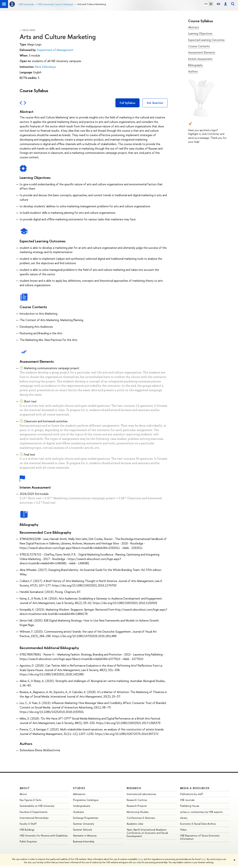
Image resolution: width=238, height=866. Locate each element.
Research (134, 788)
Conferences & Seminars (141, 817)
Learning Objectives (200, 33)
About (25, 788)
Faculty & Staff (28, 823)
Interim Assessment (200, 59)
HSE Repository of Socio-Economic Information (200, 837)
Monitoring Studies (137, 812)
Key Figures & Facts (30, 800)
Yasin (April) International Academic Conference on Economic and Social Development (147, 833)
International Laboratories (141, 794)
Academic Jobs (135, 823)
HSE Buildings (27, 829)
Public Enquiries (28, 841)
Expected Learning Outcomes (206, 40)
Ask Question (155, 102)
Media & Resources (195, 788)
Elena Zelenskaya (45, 67)
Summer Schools (82, 829)
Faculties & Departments (33, 812)
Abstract (193, 27)
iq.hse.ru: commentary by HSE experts (201, 812)
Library (183, 817)
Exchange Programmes (85, 817)
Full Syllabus (127, 103)
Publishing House (189, 806)
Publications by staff (191, 794)
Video (183, 829)
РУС (206, 4)
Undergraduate (81, 806)
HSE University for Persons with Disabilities (44, 835)
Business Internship (83, 841)
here (140, 859)
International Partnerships (34, 817)
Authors (193, 71)
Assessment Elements (201, 52)
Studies (79, 788)
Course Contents (199, 46)
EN (211, 4)
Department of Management (55, 50)
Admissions (79, 794)
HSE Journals (187, 800)
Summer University (83, 823)
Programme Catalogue (85, 800)
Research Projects (137, 806)
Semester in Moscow (85, 835)
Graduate (78, 812)
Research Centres (137, 800)
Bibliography (195, 65)
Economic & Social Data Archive (198, 823)
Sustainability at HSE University (37, 806)
